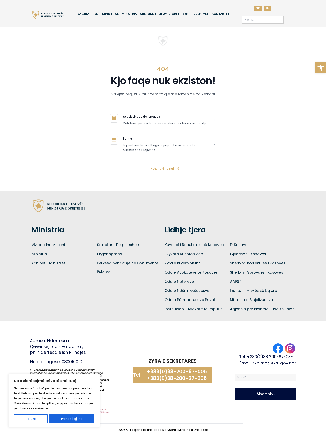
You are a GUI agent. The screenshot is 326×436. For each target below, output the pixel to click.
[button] (320, 67)
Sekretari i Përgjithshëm (118, 244)
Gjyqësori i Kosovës (248, 254)
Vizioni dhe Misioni (48, 244)
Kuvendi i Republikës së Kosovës (194, 244)
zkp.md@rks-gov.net (274, 363)
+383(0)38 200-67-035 (270, 357)
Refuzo (31, 419)
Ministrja (39, 254)
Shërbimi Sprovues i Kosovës (256, 272)
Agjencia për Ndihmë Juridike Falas (262, 308)
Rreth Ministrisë (106, 14)
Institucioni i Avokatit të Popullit (193, 308)
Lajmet (128, 138)
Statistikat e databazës (141, 117)
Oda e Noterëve (179, 281)
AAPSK (235, 281)
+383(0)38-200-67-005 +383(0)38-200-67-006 (177, 375)
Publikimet (200, 14)
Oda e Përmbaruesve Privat (190, 299)
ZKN (185, 14)
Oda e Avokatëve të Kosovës (191, 272)
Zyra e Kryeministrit (182, 263)
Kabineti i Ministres (49, 263)
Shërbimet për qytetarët (159, 14)
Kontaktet (220, 14)
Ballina (83, 14)
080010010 (72, 362)
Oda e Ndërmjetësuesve (187, 290)
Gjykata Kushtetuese (184, 254)
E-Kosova (239, 244)
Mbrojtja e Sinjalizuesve (251, 299)
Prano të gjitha (71, 419)
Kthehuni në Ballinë (163, 169)
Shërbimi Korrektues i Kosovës (257, 263)
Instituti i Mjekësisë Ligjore (253, 290)
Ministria (129, 14)
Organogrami (109, 254)
